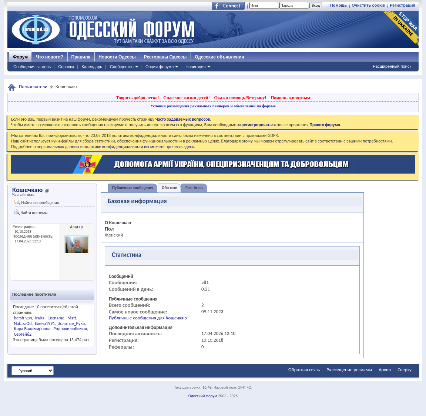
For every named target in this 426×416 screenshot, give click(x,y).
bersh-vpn (23, 318)
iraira (39, 318)
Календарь (91, 66)
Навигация (195, 66)
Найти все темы (30, 212)
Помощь (338, 5)
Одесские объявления (219, 57)
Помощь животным (290, 97)
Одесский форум (202, 395)
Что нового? (49, 57)
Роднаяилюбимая (70, 328)
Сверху (405, 369)
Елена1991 (45, 323)
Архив (385, 369)
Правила (81, 57)
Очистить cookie (368, 5)
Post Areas (194, 187)
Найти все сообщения (36, 202)
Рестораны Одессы (165, 57)
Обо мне (169, 187)
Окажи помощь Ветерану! (240, 97)
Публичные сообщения (132, 187)
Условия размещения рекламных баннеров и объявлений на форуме (212, 106)
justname (55, 318)
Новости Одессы (116, 57)
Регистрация (402, 5)
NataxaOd (23, 323)
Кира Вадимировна (32, 328)
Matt (71, 318)
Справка (66, 66)
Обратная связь (304, 369)
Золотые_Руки (71, 323)
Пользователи (33, 86)
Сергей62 (22, 334)
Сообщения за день (32, 66)
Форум (20, 57)
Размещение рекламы (349, 369)
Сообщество (122, 66)
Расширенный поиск (392, 66)
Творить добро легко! (137, 97)
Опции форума (159, 66)
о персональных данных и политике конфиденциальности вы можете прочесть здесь (113, 146)
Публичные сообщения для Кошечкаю (148, 318)
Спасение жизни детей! (186, 97)
